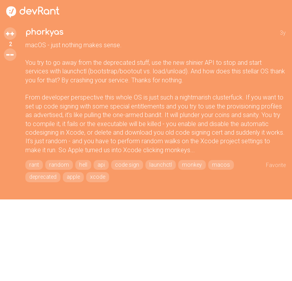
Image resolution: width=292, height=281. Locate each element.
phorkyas (44, 32)
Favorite (276, 165)
